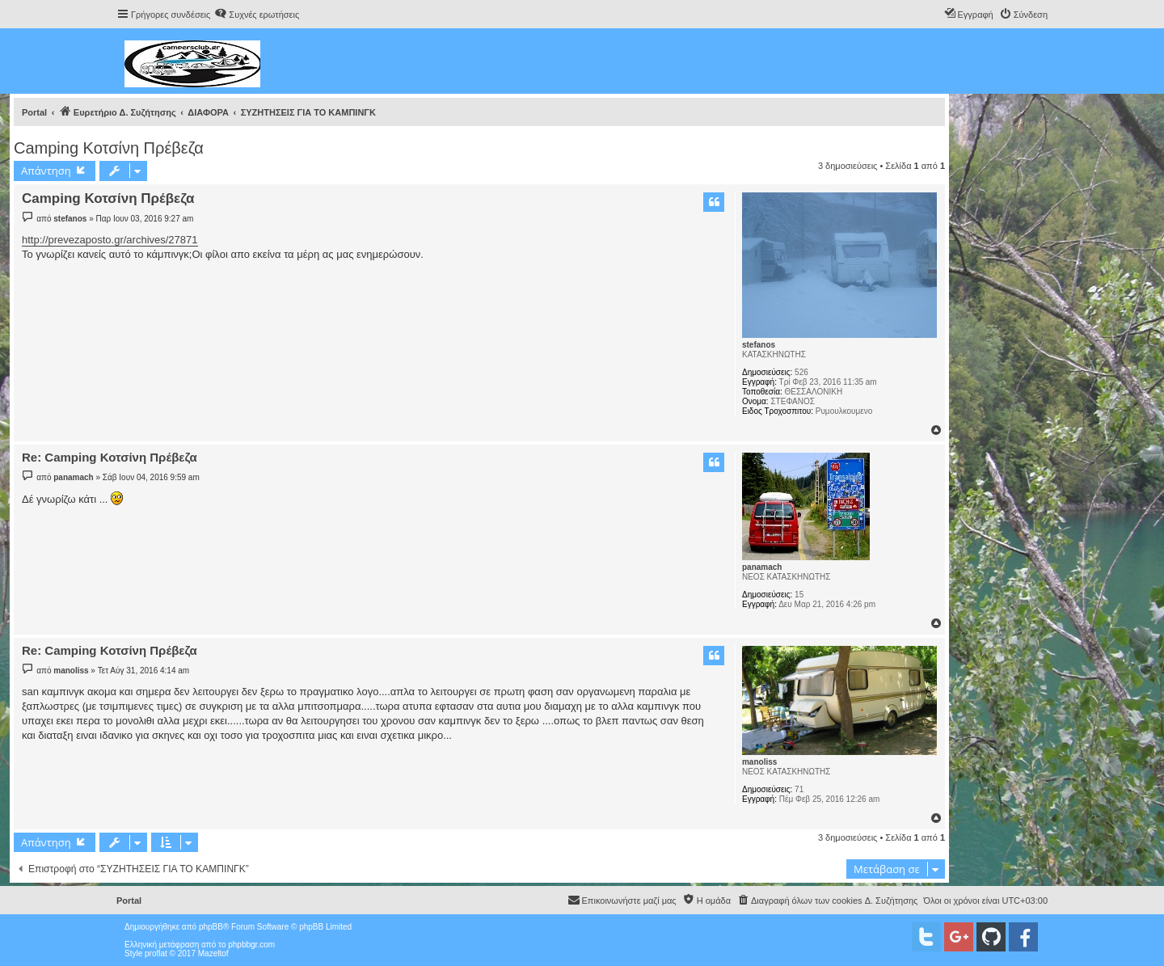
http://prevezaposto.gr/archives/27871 (110, 240)
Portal (34, 112)
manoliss (759, 761)
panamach (762, 567)
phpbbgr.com (251, 944)
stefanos (758, 344)
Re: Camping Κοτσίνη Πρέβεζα (109, 457)
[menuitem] (256, 14)
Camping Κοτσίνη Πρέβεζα (109, 148)
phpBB (211, 926)
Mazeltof (213, 953)
